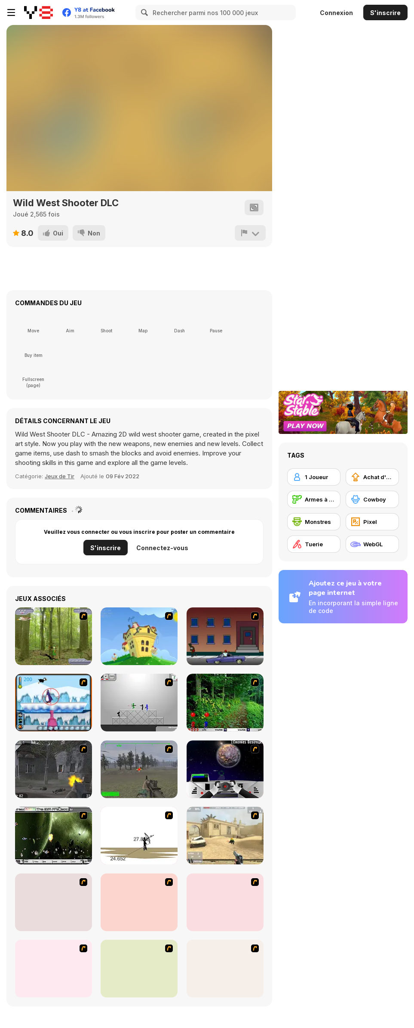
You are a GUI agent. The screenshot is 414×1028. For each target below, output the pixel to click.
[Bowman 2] (139, 835)
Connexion (336, 12)
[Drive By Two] (225, 636)
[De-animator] (225, 968)
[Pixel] (372, 521)
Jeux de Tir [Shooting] (59, 476)
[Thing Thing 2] (53, 902)
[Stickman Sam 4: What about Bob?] (139, 702)
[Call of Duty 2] (53, 769)
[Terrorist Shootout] (225, 902)
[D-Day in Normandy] (53, 968)
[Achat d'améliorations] (372, 477)
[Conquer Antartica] (139, 968)
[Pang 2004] (225, 702)
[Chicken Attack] (139, 636)
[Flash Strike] (225, 835)
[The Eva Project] (53, 835)
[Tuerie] (313, 544)
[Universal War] (225, 769)
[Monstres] (313, 521)
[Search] (143, 12)
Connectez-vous (162, 547)
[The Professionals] (139, 902)
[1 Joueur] (313, 477)
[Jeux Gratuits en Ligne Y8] (38, 12)
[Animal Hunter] (53, 636)
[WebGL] (372, 544)
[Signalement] (250, 233)
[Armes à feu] (313, 499)
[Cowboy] (372, 499)
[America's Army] (139, 769)
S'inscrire (385, 12)
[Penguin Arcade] (53, 702)
